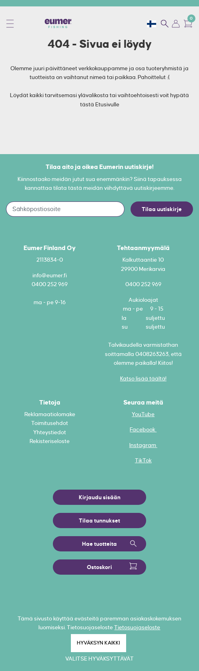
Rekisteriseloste (50, 441)
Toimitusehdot (49, 423)
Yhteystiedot (49, 432)
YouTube (143, 414)
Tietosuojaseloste (137, 627)
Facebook (143, 429)
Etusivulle (107, 104)
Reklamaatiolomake (49, 414)
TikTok (143, 460)
